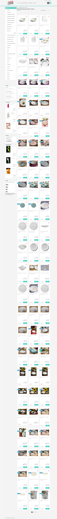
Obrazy (8, 76)
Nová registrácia (49, 0)
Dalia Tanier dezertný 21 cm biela (44, 377)
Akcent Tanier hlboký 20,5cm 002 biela (22, 25)
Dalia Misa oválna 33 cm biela (22, 396)
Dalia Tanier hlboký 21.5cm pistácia (33, 500)
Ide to (6, 185)
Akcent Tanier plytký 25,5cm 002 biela (33, 25)
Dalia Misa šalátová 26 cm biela (33, 396)
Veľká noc (8, 74)
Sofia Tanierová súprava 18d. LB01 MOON (22, 169)
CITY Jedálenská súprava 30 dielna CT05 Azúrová (44, 356)
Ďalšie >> (35, 512)
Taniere (26, 7)
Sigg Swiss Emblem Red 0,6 (13, 104)
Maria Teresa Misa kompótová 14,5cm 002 (22, 252)
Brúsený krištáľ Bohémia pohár (11, 43)
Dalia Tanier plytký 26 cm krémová (44, 459)
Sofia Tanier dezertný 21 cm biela (22, 128)
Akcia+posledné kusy (10, 70)
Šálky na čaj (8, 30)
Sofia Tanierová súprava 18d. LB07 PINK (33, 128)
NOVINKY (7, 87)
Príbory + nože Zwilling (10, 41)
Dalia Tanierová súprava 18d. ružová (44, 438)
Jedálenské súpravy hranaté (11, 18)
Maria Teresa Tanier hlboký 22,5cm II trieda (33, 294)
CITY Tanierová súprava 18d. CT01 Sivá (44, 336)
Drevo (8, 62)
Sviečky (8, 78)
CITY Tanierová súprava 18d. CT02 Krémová (22, 356)
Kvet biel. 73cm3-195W (13, 124)
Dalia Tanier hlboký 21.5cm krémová (33, 459)
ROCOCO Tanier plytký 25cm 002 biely (22, 88)
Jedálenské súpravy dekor (10, 22)
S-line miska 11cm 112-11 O (13, 169)
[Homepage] (17, 3)
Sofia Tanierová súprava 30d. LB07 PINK (44, 149)
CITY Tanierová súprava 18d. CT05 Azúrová (33, 356)
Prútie (8, 72)
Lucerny (8, 68)
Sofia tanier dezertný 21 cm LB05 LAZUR (33, 211)
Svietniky (8, 66)
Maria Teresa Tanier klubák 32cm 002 (44, 232)
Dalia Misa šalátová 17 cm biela (44, 396)
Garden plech (9, 64)
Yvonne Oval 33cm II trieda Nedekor (22, 336)
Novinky (8, 10)
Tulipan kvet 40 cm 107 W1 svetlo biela (13, 158)
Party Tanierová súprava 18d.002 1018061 (32, 67)
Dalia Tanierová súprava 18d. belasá (33, 438)
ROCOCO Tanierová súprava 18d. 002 (44, 88)
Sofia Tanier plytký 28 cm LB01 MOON (44, 169)
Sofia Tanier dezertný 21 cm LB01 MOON (22, 190)
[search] (48, 3)
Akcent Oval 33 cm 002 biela (34, 45)
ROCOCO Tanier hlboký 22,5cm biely (44, 67)
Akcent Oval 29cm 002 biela (22, 45)
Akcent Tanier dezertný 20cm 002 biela (44, 25)
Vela (6, 183)
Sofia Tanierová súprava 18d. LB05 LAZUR (33, 190)
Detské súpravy (9, 24)
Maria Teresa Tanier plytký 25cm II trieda (44, 294)
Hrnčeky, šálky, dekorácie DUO (11, 35)
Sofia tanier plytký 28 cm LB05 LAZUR (22, 211)
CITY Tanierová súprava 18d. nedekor (33, 336)
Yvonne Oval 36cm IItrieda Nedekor (44, 315)
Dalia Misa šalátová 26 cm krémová (44, 480)
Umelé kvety (9, 45)
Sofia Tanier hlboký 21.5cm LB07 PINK (44, 128)
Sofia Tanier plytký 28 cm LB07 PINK (22, 149)
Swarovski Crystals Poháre (10, 37)
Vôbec (6, 190)
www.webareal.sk (13, 517)
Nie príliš (7, 188)
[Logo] (10, 3)
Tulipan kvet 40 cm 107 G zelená (13, 147)
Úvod (18, 7)
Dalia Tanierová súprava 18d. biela (33, 417)
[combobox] (47, 10)
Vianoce (8, 60)
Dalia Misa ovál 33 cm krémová (33, 479)
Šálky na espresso (9, 26)
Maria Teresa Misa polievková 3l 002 (22, 273)
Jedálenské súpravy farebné (11, 20)
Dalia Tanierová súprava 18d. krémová (44, 417)
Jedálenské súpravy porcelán (11, 14)
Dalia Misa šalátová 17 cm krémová (22, 500)
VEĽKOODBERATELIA (9, 96)
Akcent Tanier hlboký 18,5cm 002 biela (22, 67)
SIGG (8, 51)
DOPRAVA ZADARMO (9, 91)
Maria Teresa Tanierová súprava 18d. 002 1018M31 (33, 273)
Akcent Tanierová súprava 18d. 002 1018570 (44, 46)
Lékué (8, 49)
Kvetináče (8, 47)
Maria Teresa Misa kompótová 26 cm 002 (44, 252)
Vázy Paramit (9, 12)
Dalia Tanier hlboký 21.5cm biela (22, 377)
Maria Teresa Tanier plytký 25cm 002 (22, 232)
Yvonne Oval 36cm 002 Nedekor (32, 315)
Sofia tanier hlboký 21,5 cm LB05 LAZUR (44, 190)
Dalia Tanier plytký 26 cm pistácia (44, 500)
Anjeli (8, 55)
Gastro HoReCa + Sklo (10, 39)
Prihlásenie (46, 0)
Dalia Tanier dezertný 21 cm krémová (22, 480)
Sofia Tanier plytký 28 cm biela (44, 108)
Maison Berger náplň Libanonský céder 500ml (13, 113)
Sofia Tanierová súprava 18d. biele (22, 108)
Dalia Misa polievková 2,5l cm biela (22, 417)
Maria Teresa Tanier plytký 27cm (22, 294)
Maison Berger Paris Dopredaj (11, 53)
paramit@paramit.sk (9, 141)
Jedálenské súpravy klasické (11, 16)
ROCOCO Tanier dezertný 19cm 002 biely (33, 88)
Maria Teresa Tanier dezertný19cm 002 (32, 232)
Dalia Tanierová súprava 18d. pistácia (22, 438)
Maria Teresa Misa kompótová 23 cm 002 (33, 252)
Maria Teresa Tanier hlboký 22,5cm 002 (44, 211)
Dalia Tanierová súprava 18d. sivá (22, 459)
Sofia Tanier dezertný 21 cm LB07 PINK (33, 149)
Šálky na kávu (9, 28)
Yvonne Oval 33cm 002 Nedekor (21, 315)
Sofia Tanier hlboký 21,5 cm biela (33, 108)
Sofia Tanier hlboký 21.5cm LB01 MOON (33, 169)
